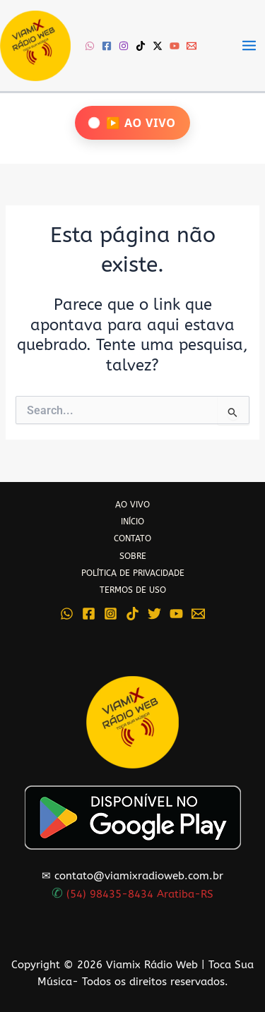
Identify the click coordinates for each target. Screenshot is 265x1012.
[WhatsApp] (90, 46)
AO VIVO (132, 505)
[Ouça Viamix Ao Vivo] (132, 123)
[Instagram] (124, 46)
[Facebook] (107, 46)
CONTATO (132, 538)
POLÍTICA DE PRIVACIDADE (132, 573)
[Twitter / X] (158, 46)
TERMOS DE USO (133, 590)
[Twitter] (154, 613)
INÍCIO (132, 521)
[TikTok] (141, 46)
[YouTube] (174, 46)
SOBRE (132, 556)
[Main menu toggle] (249, 45)
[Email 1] (191, 46)
